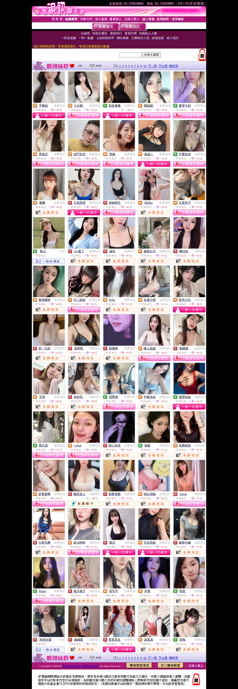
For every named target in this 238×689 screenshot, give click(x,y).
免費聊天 (129, 105)
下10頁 (163, 66)
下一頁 (152, 66)
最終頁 (173, 66)
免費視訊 (59, 105)
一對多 (61, 251)
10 (144, 66)
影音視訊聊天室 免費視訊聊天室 (80, 666)
